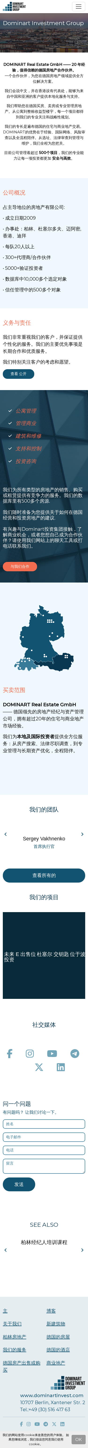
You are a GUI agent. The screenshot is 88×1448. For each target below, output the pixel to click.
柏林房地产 (14, 1337)
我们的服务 (14, 1350)
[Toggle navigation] (78, 6)
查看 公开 (19, 374)
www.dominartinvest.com (52, 1395)
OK (78, 1439)
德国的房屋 (58, 1337)
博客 (51, 1311)
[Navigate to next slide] (82, 834)
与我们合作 (20, 566)
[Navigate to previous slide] (5, 834)
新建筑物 (55, 1324)
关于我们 (12, 1324)
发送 (19, 1184)
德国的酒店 (58, 1350)
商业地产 (55, 1363)
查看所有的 (44, 875)
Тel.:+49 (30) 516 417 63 (45, 1409)
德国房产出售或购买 (21, 1366)
